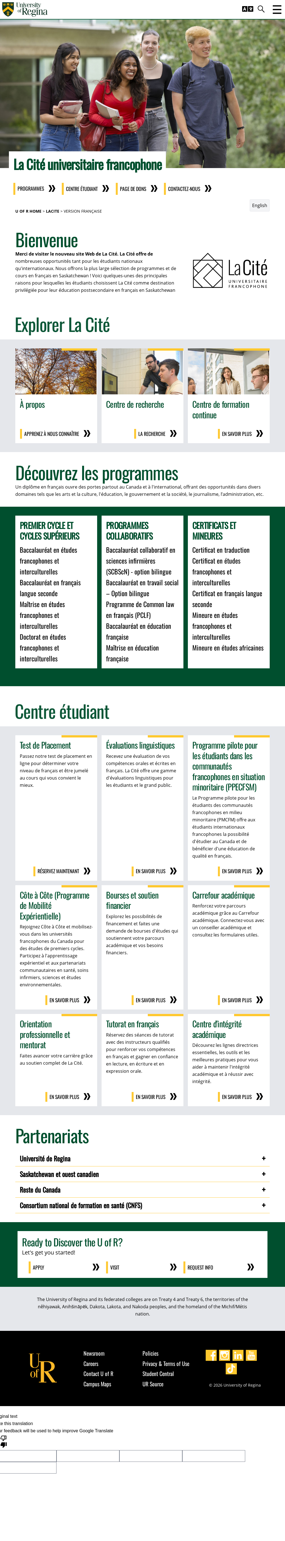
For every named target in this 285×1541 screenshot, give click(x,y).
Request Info (201, 1266)
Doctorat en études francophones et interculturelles (43, 647)
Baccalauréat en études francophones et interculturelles (48, 560)
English (259, 205)
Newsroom (94, 1352)
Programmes (31, 189)
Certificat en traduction (221, 549)
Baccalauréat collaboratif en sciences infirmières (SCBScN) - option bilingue (140, 560)
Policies (150, 1352)
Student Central (158, 1372)
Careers (90, 1362)
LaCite (52, 211)
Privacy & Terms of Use (165, 1362)
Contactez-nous (187, 189)
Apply (39, 1266)
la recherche (151, 433)
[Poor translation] (3, 1440)
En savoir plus (236, 433)
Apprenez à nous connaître (51, 433)
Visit (115, 1266)
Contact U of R (98, 1372)
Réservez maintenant (57, 871)
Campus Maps (97, 1382)
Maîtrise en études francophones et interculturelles (42, 614)
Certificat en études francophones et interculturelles (216, 571)
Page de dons (135, 189)
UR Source (152, 1382)
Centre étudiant (83, 189)
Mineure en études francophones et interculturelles (215, 625)
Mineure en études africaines (228, 647)
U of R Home (28, 211)
